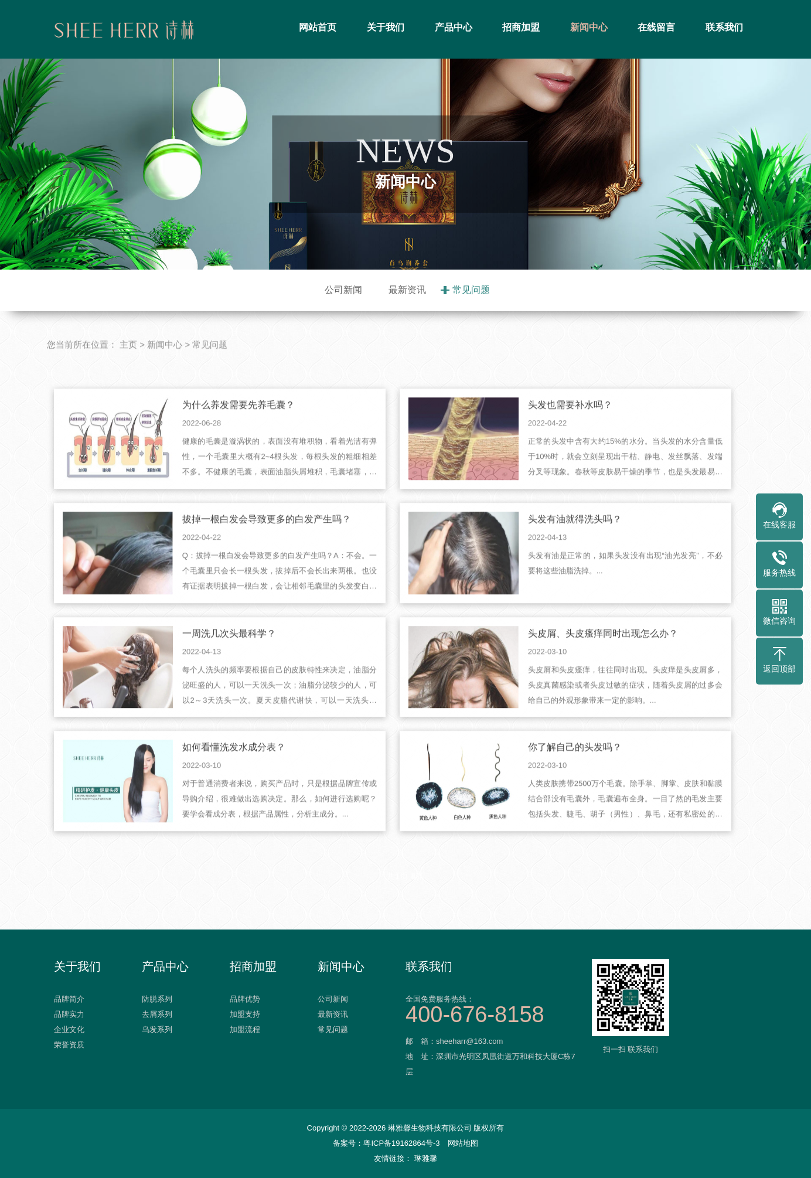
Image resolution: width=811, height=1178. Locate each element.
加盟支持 (245, 1014)
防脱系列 (157, 999)
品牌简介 (69, 999)
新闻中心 (589, 27)
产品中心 (453, 27)
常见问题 (471, 290)
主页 (128, 364)
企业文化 (69, 1029)
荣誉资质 (69, 1044)
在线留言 (656, 27)
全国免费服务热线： (493, 1008)
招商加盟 (521, 27)
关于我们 (385, 27)
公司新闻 (343, 290)
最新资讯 (407, 290)
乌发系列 (157, 1029)
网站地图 (463, 1143)
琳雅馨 (425, 1158)
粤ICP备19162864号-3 (401, 1143)
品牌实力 (69, 1014)
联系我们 (724, 27)
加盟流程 (245, 1029)
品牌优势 (245, 999)
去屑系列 (157, 1014)
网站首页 (317, 27)
